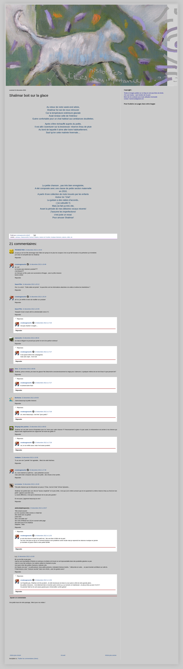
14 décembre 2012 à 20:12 (31, 284)
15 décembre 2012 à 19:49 (31, 484)
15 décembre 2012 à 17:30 (38, 470)
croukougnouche (20, 264)
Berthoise (18, 398)
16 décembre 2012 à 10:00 (26, 556)
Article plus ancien (110, 655)
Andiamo (18, 457)
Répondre (18, 257)
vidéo (68, 237)
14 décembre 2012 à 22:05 (31, 309)
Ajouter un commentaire (18, 598)
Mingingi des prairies (22, 427)
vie (71, 237)
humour (31, 237)
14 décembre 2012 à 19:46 (38, 264)
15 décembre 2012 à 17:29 (43, 442)
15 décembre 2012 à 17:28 (43, 411)
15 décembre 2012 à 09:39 (30, 398)
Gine (16, 369)
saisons (64, 237)
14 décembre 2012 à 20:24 (38, 297)
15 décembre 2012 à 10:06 (29, 457)
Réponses (20, 319)
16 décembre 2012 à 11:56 (43, 580)
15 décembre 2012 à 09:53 (37, 427)
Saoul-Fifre (18, 284)
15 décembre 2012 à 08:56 (27, 369)
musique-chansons (56, 237)
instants (36, 237)
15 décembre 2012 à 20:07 (38, 508)
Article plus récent (15, 655)
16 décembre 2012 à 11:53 (43, 535)
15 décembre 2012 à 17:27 (43, 352)
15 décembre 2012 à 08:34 (30, 338)
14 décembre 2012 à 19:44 (33, 250)
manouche (18, 338)
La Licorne (18, 484)
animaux (18, 237)
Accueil (63, 655)
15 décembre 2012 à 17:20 (43, 323)
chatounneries (25, 237)
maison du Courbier (44, 237)
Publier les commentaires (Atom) (28, 658)
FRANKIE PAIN (20, 250)
